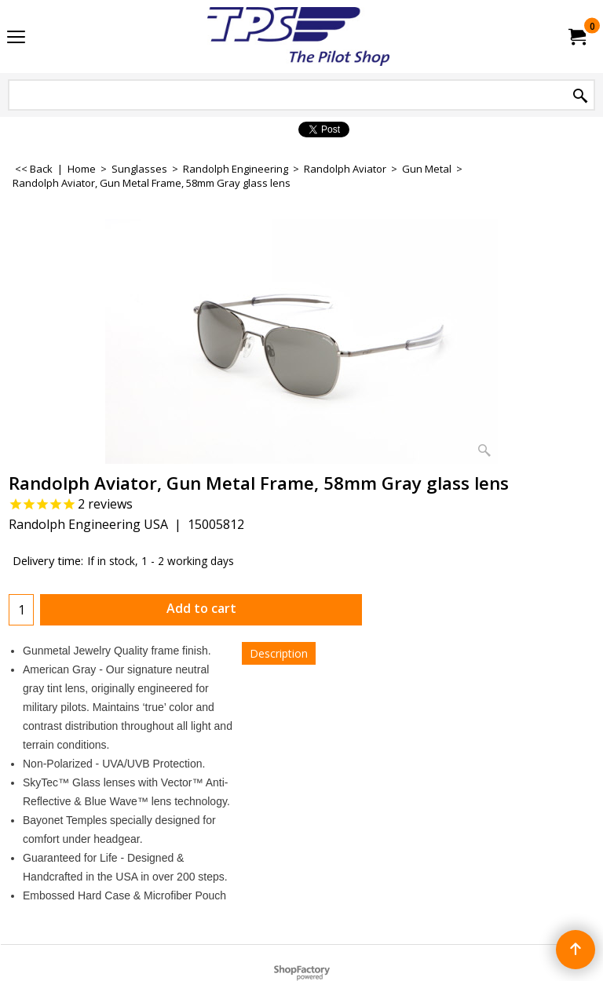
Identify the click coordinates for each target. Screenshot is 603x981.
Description (279, 653)
